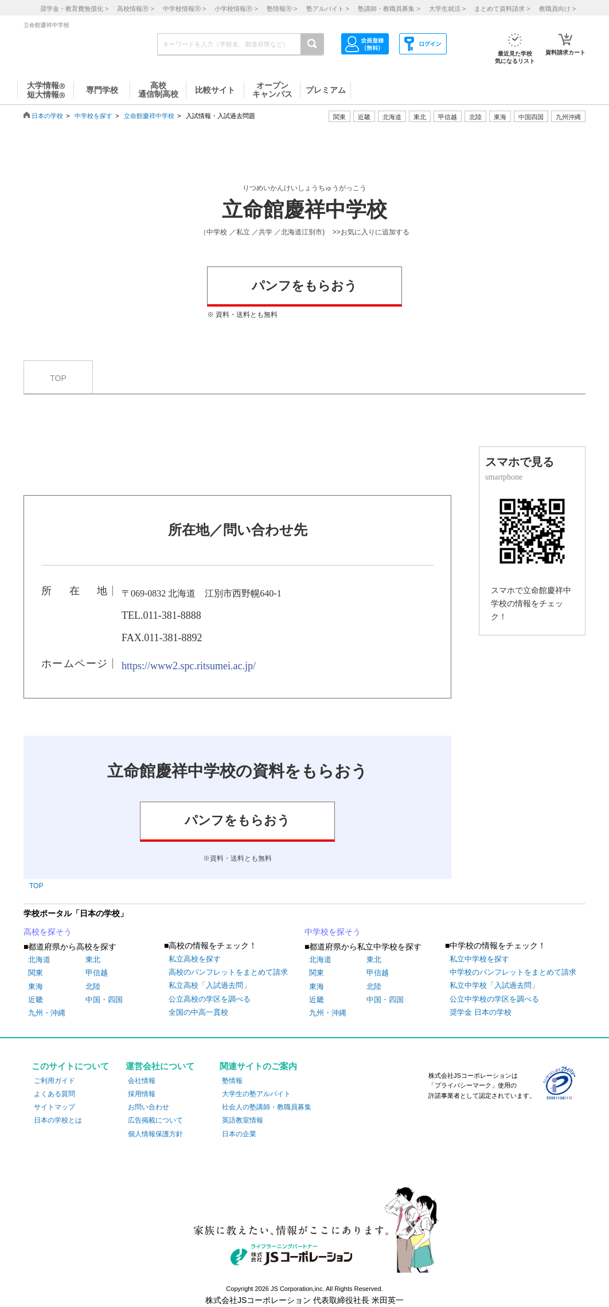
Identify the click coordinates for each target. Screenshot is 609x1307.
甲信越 (96, 972)
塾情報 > (282, 8)
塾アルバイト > (327, 8)
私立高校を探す (195, 959)
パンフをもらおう (304, 285)
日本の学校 (47, 115)
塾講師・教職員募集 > (389, 8)
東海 (35, 986)
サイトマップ (54, 1107)
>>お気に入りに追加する (371, 232)
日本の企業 (239, 1134)
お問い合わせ (148, 1107)
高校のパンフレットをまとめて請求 (228, 972)
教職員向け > (557, 8)
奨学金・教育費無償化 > (74, 8)
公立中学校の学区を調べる (494, 999)
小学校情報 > (235, 8)
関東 (35, 972)
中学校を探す (93, 115)
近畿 (35, 999)
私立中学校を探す (479, 959)
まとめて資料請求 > (502, 8)
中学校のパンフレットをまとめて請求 (513, 972)
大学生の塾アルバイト (256, 1094)
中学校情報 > (184, 8)
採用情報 (141, 1094)
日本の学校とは (58, 1120)
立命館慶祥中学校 (149, 115)
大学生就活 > (447, 8)
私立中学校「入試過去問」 (494, 985)
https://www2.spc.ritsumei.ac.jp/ (189, 666)
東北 (92, 959)
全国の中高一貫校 (198, 1012)
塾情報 (232, 1081)
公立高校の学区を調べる (210, 999)
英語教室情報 (242, 1120)
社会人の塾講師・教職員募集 (266, 1107)
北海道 (391, 116)
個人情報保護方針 (155, 1134)
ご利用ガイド (54, 1081)
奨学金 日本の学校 (481, 1012)
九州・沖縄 (46, 1012)
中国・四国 (104, 999)
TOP (58, 378)
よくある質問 (54, 1094)
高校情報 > (135, 8)
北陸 (92, 986)
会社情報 (141, 1081)
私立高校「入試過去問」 (210, 985)
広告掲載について (155, 1120)
